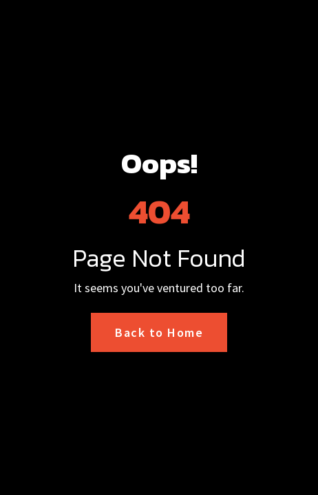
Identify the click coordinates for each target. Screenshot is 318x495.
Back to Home (159, 332)
